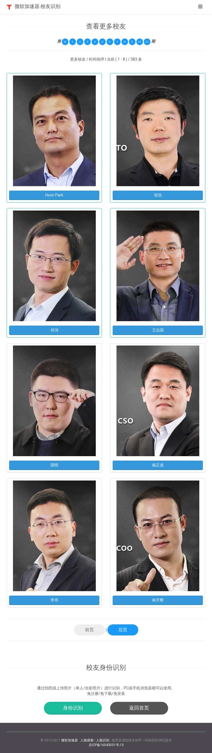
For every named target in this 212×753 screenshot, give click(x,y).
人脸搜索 (87, 740)
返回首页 (139, 708)
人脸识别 (102, 740)
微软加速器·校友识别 (37, 6)
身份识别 (73, 708)
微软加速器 (69, 740)
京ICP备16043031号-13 (106, 745)
